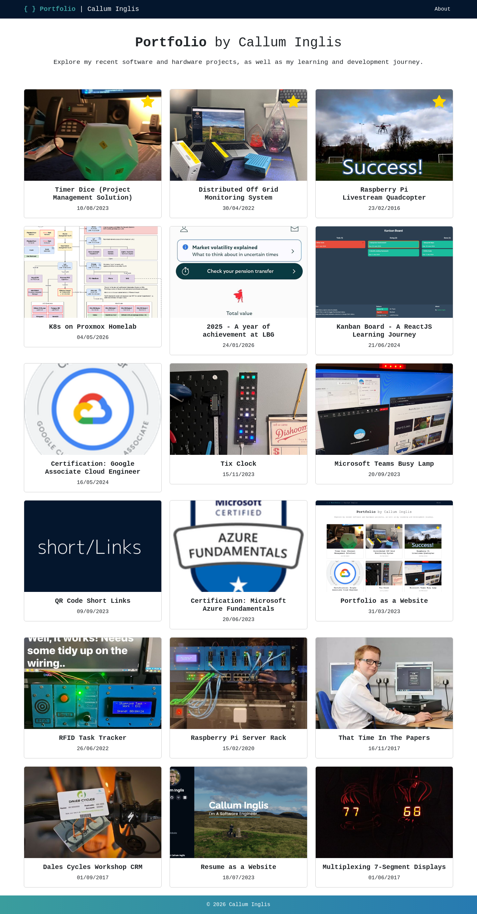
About (442, 9)
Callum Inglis (249, 905)
